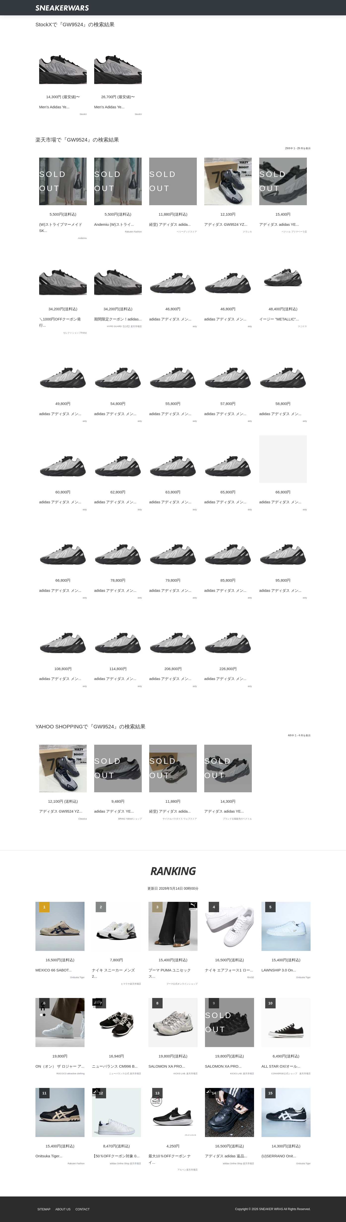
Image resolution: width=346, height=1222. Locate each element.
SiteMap (44, 1209)
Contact (82, 1209)
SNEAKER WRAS (271, 1209)
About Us (63, 1209)
